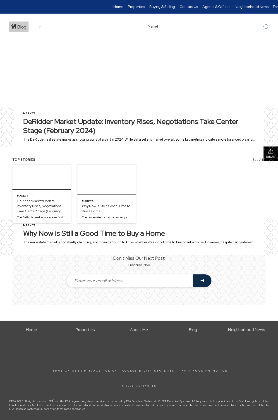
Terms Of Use (65, 370)
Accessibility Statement (149, 370)
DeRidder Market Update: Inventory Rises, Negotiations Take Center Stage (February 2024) (130, 126)
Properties (136, 6)
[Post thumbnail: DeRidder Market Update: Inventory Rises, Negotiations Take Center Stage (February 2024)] (41, 194)
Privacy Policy (100, 370)
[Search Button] (266, 27)
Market (29, 113)
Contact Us (189, 6)
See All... (259, 160)
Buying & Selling (162, 6)
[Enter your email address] (130, 280)
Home (118, 6)
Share (270, 153)
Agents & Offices (216, 6)
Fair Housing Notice (205, 370)
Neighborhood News (251, 6)
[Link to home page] (5, 7)
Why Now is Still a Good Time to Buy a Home (94, 233)
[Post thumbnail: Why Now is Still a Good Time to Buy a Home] (106, 194)
